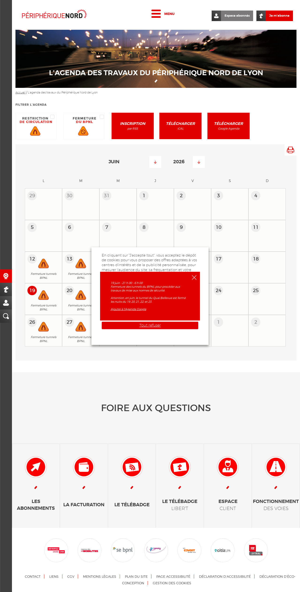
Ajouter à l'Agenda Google (128, 309)
